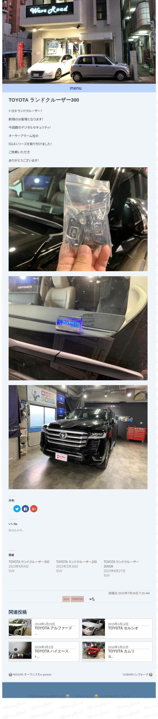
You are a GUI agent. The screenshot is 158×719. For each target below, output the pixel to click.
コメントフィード (83, 696)
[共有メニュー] (92, 599)
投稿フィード (53, 696)
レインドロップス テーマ (117, 696)
